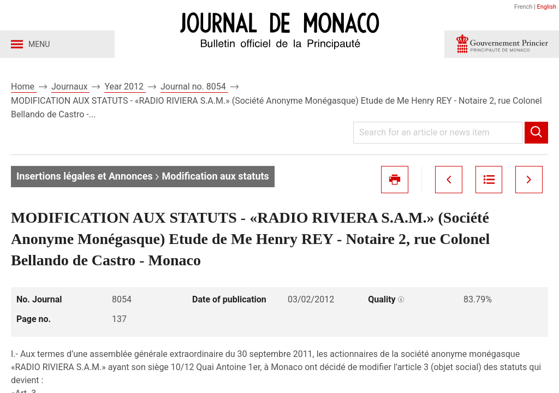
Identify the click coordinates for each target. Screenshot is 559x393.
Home (24, 86)
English (546, 6)
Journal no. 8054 (194, 86)
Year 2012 (125, 86)
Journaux (70, 86)
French (523, 6)
